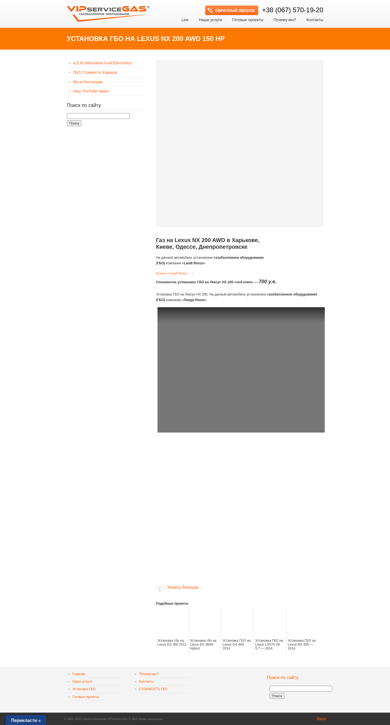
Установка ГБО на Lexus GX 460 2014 (237, 644)
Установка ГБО (84, 689)
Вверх (321, 719)
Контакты (146, 681)
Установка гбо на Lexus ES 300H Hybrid (203, 644)
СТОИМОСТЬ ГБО (153, 689)
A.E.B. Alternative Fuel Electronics (102, 63)
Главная (78, 674)
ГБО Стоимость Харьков (95, 72)
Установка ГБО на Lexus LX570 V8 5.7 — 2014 (269, 644)
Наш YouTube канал (91, 91)
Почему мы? (148, 674)
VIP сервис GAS (109, 12)
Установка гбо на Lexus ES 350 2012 (172, 642)
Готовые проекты (85, 697)
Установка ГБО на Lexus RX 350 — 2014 (302, 644)
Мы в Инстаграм (88, 82)
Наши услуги (82, 681)
